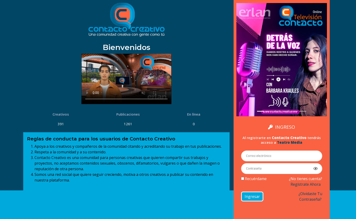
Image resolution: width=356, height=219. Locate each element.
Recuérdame (256, 178)
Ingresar (252, 196)
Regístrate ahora (306, 184)
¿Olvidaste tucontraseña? (310, 196)
